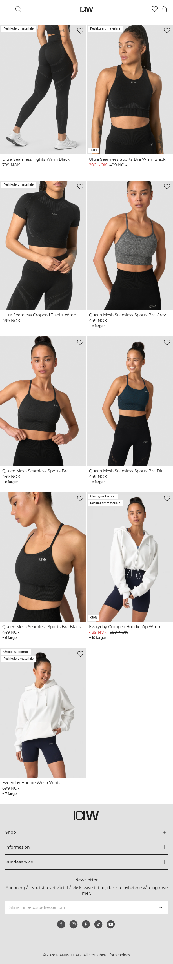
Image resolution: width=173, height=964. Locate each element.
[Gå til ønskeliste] (154, 9)
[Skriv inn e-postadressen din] (79, 907)
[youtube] (110, 924)
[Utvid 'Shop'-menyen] (86, 832)
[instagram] (73, 924)
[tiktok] (98, 924)
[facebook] (61, 924)
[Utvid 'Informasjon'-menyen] (86, 847)
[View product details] (43, 99)
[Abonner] (160, 907)
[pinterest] (86, 924)
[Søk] (18, 9)
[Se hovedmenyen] (9, 9)
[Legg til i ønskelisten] (80, 30)
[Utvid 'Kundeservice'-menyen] (86, 862)
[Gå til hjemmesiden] (86, 9)
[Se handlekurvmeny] (164, 9)
